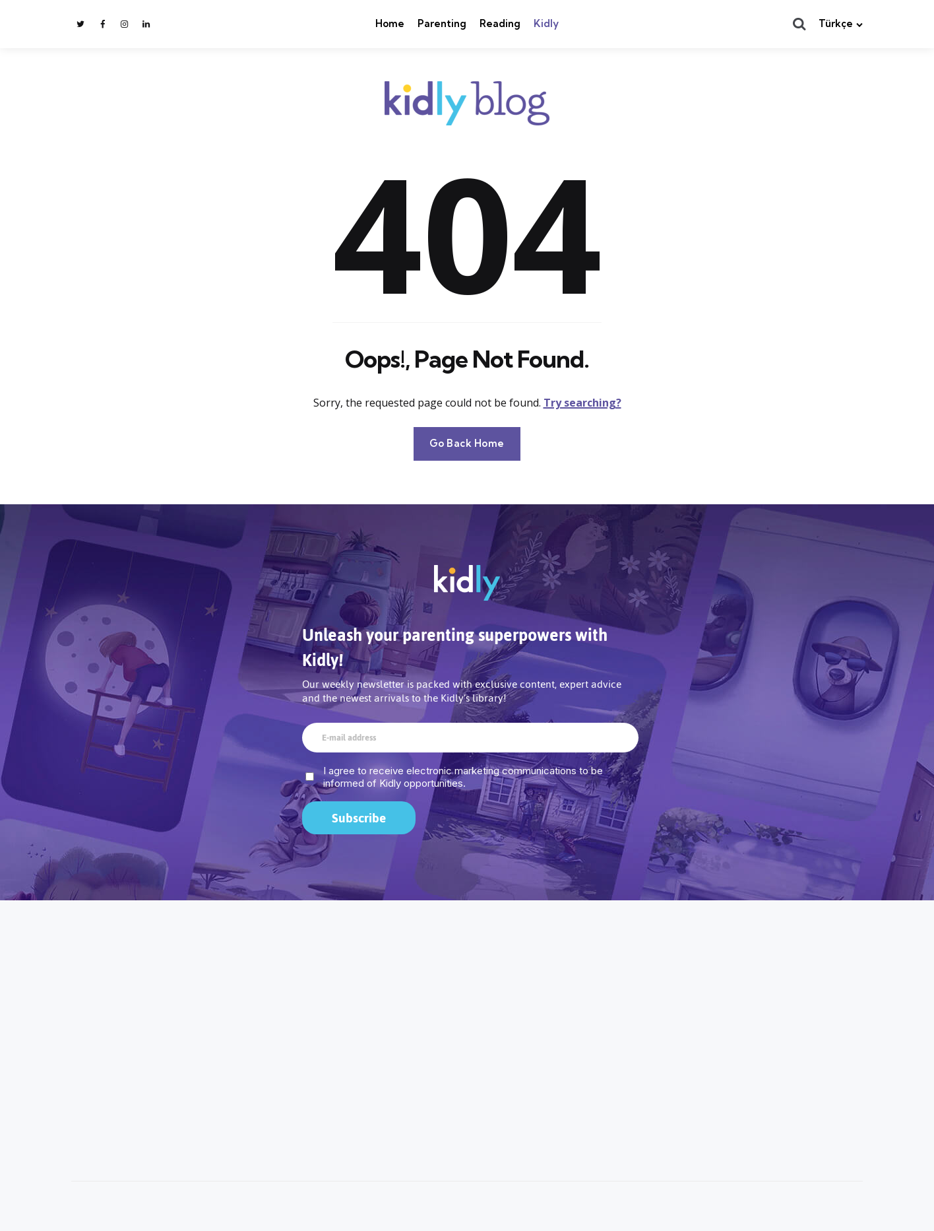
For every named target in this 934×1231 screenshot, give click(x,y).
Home (389, 23)
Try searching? (582, 402)
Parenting (442, 23)
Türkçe (836, 23)
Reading (500, 23)
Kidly (546, 23)
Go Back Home (467, 443)
